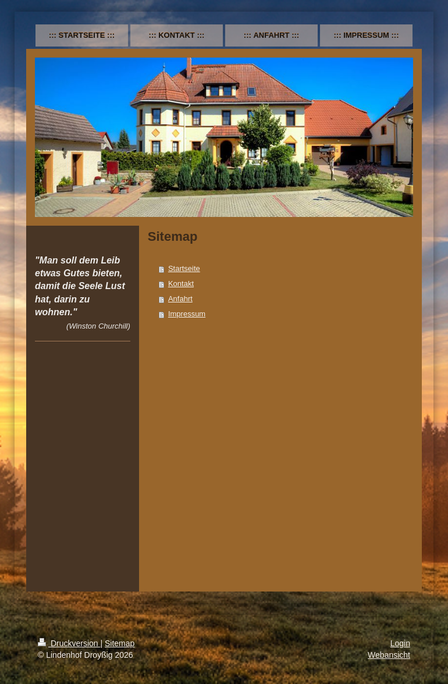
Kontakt (181, 283)
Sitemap (119, 643)
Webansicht (389, 655)
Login (400, 643)
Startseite (184, 268)
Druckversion (69, 643)
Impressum (186, 313)
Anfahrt (180, 298)
